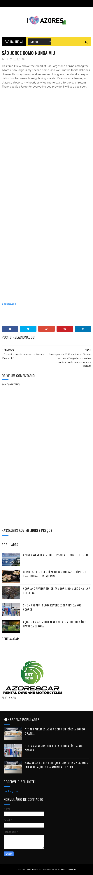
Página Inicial (14, 42)
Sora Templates (34, 869)
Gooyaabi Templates (67, 869)
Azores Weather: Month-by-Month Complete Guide (56, 555)
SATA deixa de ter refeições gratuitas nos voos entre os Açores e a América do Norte (56, 765)
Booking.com (9, 304)
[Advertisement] (46, 123)
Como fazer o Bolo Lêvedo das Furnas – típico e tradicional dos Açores (54, 574)
